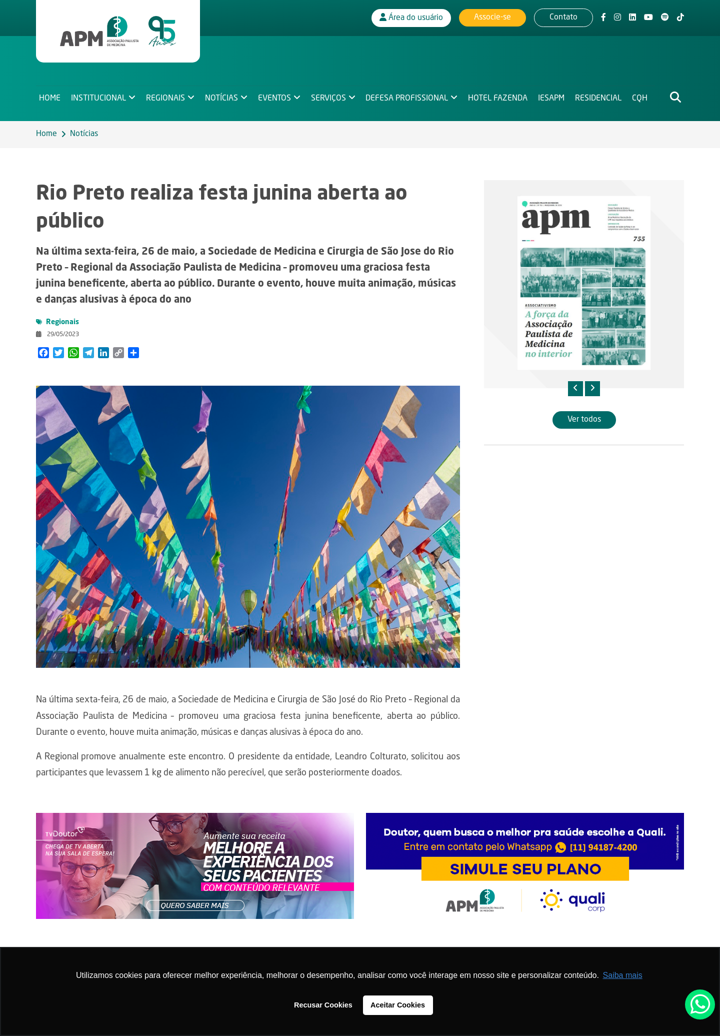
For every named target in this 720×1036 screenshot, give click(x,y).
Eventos (276, 98)
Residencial (602, 98)
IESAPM (555, 98)
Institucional (99, 98)
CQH (644, 98)
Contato (564, 18)
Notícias (222, 98)
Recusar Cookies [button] (323, 1005)
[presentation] (575, 388)
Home (49, 98)
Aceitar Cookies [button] (397, 1005)
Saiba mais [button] (622, 975)
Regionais (166, 98)
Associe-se (492, 18)
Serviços (330, 98)
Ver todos (584, 420)
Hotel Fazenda (501, 98)
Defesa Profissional (409, 98)
